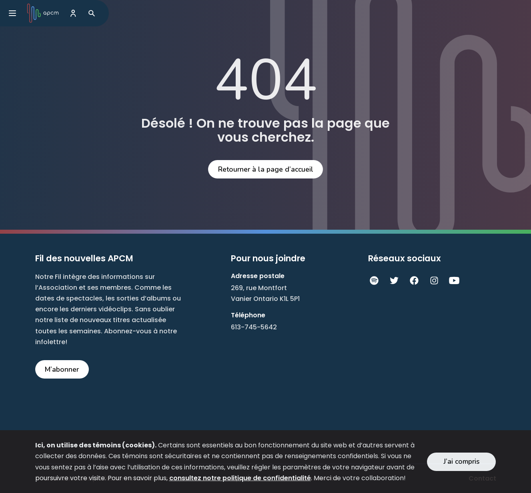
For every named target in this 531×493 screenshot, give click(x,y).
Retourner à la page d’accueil (265, 169)
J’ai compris (461, 461)
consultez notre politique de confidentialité (240, 478)
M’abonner (62, 369)
